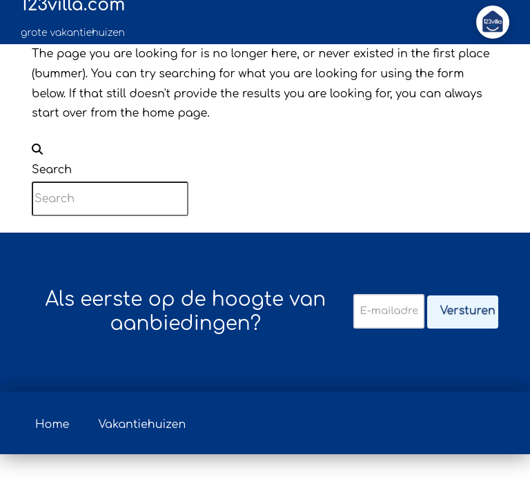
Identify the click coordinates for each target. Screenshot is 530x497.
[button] (492, 22)
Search (52, 170)
